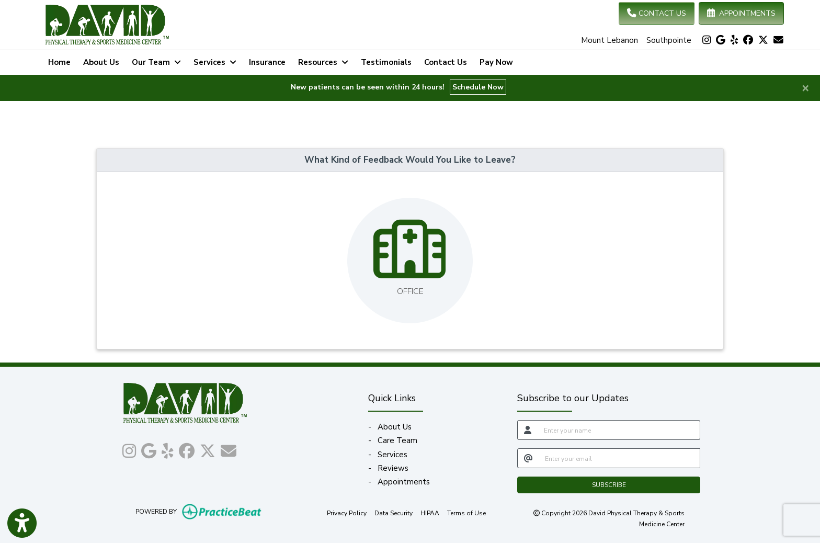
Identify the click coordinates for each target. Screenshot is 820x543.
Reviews (393, 468)
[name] (619, 430)
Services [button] (214, 62)
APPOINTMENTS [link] (741, 13)
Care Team (397, 440)
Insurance (267, 62)
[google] (720, 40)
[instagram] (706, 40)
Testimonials (386, 62)
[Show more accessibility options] (22, 523)
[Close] (805, 87)
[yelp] (734, 40)
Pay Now (499, 61)
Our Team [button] (156, 62)
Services (392, 454)
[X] (763, 40)
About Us (101, 62)
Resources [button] (323, 62)
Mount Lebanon (609, 40)
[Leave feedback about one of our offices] (410, 260)
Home (59, 62)
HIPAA (429, 512)
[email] (619, 458)
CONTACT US (656, 13)
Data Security (393, 512)
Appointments (404, 482)
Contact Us (445, 62)
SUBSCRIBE (609, 485)
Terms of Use (466, 512)
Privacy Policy (347, 512)
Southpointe (668, 40)
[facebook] (748, 40)
